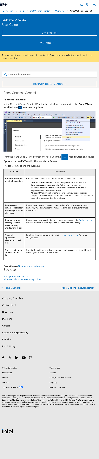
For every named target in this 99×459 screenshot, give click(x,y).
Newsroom (7, 312)
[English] (88, 4)
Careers (6, 325)
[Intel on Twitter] (10, 358)
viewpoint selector (70, 235)
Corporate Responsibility (15, 332)
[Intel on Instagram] (31, 358)
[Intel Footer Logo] (8, 431)
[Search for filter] (49, 74)
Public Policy (8, 346)
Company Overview (12, 298)
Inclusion (6, 339)
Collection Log (85, 220)
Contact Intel (9, 305)
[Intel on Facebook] (3, 358)
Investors (7, 318)
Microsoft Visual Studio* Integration (22, 279)
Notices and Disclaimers (65, 400)
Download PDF (49, 32)
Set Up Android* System (16, 276)
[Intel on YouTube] (24, 358)
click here (74, 55)
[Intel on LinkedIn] (17, 358)
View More (47, 42)
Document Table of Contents (48, 83)
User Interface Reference (31, 266)
